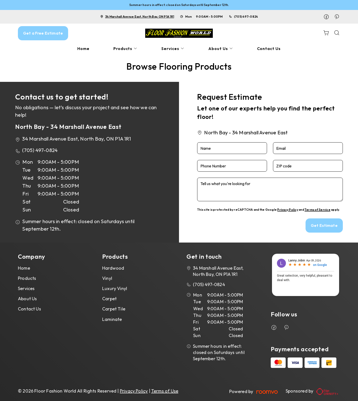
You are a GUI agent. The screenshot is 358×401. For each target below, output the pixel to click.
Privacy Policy (287, 209)
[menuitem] (83, 48)
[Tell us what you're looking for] (270, 189)
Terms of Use (164, 391)
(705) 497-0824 (246, 16)
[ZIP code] (308, 166)
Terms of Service (317, 209)
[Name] (232, 148)
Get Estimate (324, 225)
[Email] (308, 148)
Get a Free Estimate (43, 33)
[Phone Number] (232, 166)
